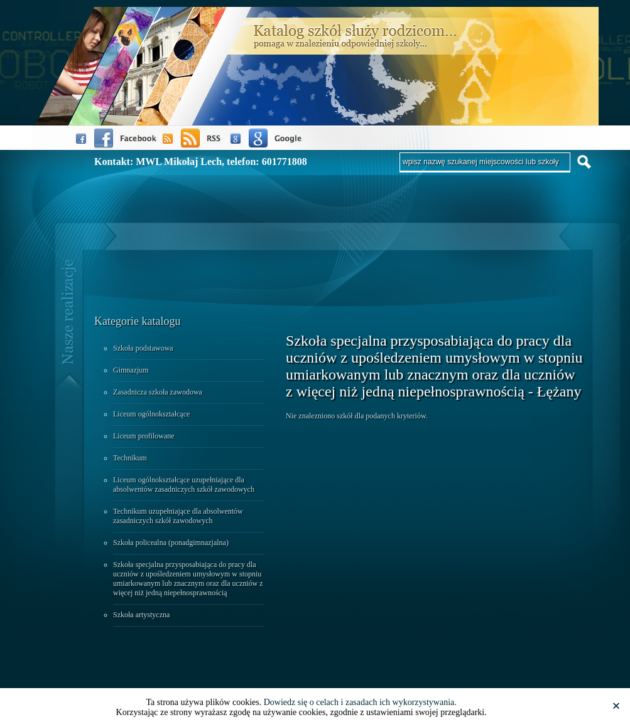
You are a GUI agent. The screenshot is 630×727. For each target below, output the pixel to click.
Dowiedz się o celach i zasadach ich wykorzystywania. (360, 702)
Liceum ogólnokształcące (151, 414)
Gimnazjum (131, 370)
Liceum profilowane (144, 436)
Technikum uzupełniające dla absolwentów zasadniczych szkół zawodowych (178, 516)
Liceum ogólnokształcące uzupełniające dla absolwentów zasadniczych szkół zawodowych (183, 484)
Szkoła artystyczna (141, 614)
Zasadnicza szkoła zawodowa (157, 392)
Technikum (130, 458)
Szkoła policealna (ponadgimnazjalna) (171, 542)
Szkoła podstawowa (143, 348)
